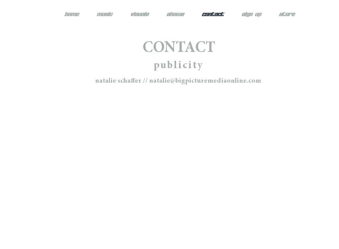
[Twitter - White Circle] (158, 179)
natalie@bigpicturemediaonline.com (205, 80)
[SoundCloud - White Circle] (222, 179)
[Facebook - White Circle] (116, 179)
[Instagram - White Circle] (137, 179)
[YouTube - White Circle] (201, 179)
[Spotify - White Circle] (180, 179)
